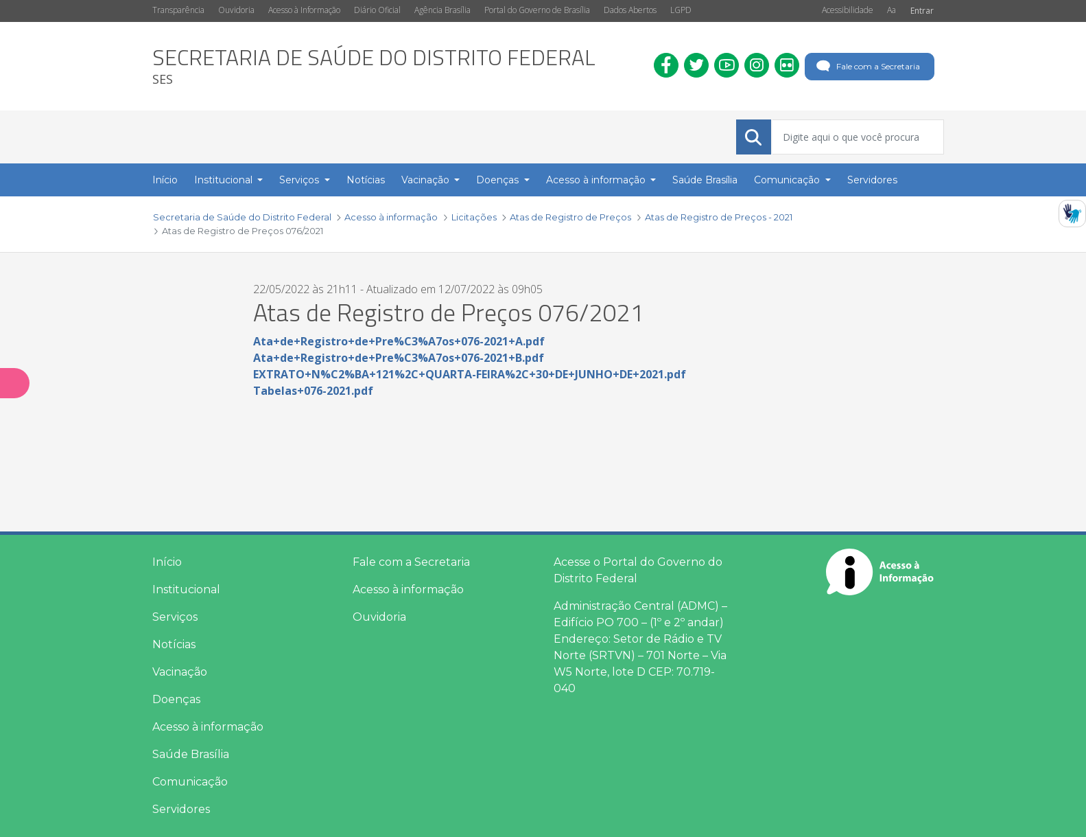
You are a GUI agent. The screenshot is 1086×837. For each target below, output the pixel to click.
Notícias (174, 644)
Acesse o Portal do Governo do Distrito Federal (638, 570)
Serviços (175, 616)
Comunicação (190, 781)
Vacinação (179, 671)
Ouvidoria (236, 10)
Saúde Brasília (190, 754)
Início (167, 562)
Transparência (178, 10)
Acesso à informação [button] (597, 180)
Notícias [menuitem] (365, 180)
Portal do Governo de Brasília (537, 10)
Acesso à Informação (304, 10)
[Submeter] (753, 137)
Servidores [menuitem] (872, 180)
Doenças (176, 699)
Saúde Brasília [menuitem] (704, 180)
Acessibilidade (847, 10)
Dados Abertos (630, 10)
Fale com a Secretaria (867, 66)
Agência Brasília (442, 10)
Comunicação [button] (788, 180)
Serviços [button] (300, 180)
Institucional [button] (224, 180)
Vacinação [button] (426, 180)
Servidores (181, 809)
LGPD (681, 10)
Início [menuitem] (165, 180)
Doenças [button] (498, 180)
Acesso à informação (207, 726)
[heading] (373, 66)
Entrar (922, 10)
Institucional (186, 589)
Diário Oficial (377, 10)
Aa (891, 10)
